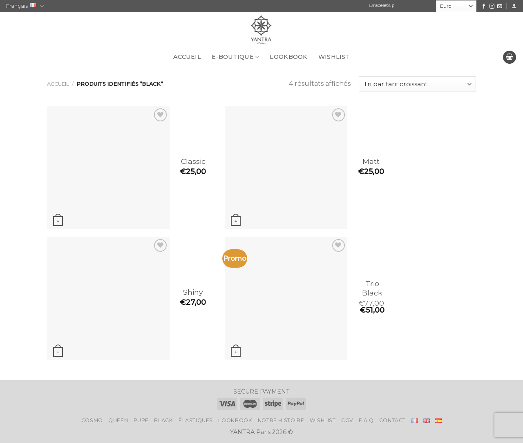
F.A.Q (366, 420)
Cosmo (92, 420)
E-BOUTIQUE (235, 57)
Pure (141, 420)
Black (163, 420)
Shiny (193, 292)
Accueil (187, 56)
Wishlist (334, 56)
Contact (392, 420)
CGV (347, 420)
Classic (193, 161)
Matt (371, 161)
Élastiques (196, 420)
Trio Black (372, 288)
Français (25, 6)
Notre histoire (281, 420)
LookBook (288, 56)
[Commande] (417, 84)
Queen (118, 420)
